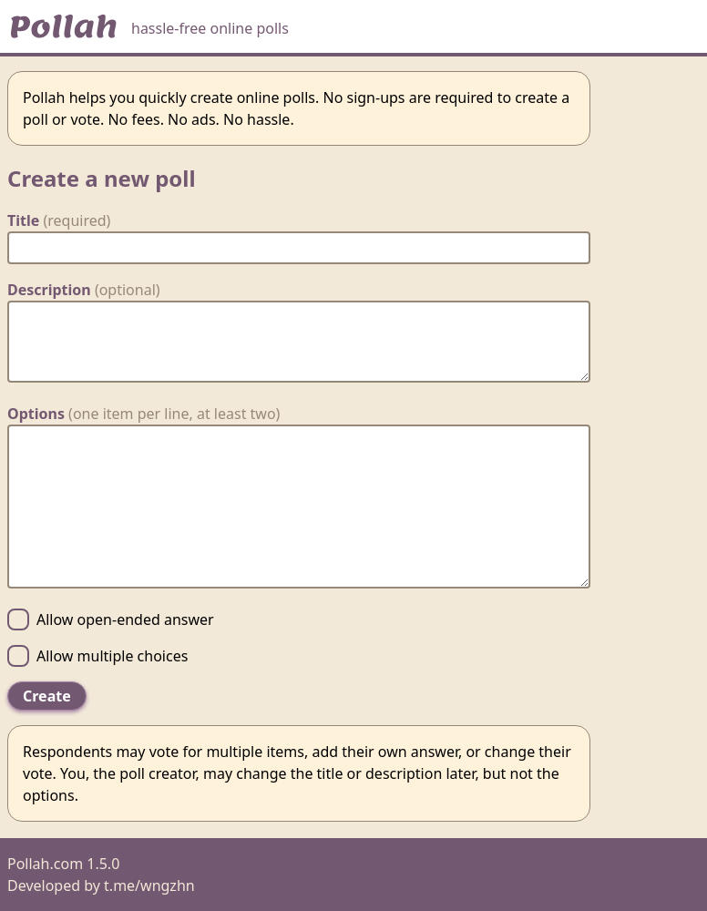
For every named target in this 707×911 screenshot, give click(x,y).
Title (58, 220)
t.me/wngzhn (149, 885)
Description (83, 290)
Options (143, 414)
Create (47, 696)
